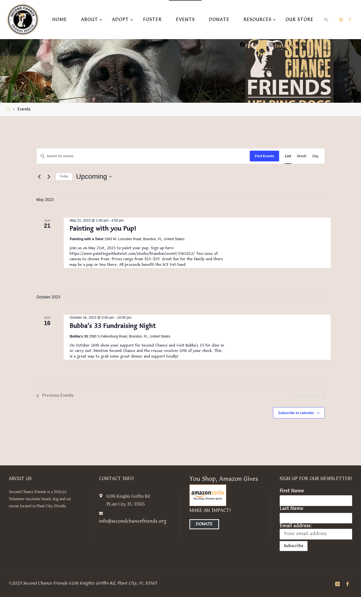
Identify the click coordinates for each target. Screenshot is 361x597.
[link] (326, 19)
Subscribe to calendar (296, 413)
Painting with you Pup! (103, 229)
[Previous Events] (39, 177)
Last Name (291, 508)
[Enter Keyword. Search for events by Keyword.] (143, 156)
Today (64, 176)
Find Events (264, 156)
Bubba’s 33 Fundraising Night (113, 326)
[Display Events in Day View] (315, 156)
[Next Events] (49, 177)
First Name (292, 491)
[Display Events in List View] (288, 156)
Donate (204, 524)
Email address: (316, 531)
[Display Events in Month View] (302, 156)
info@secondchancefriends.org (133, 521)
